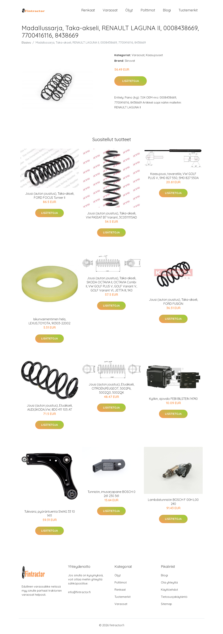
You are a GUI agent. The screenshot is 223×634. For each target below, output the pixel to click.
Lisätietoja (130, 83)
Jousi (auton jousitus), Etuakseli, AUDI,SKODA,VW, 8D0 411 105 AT (49, 410)
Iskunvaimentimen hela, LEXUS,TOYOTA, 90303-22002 (49, 323)
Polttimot (148, 11)
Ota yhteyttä (169, 584)
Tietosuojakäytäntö (174, 599)
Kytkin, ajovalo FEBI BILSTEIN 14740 (173, 401)
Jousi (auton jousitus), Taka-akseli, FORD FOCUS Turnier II (49, 198)
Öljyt (129, 11)
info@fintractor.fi (79, 594)
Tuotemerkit (188, 11)
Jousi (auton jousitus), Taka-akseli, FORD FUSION (173, 304)
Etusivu (26, 44)
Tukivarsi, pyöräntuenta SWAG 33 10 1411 (49, 515)
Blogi (167, 11)
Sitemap (166, 606)
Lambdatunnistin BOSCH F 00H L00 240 (173, 504)
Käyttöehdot (169, 592)
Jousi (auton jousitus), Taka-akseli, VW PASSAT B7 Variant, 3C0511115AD (111, 217)
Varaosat (110, 11)
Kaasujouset (154, 57)
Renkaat (88, 11)
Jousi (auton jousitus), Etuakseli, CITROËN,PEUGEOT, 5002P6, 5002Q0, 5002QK (111, 390)
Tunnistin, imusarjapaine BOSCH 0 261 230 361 (111, 496)
